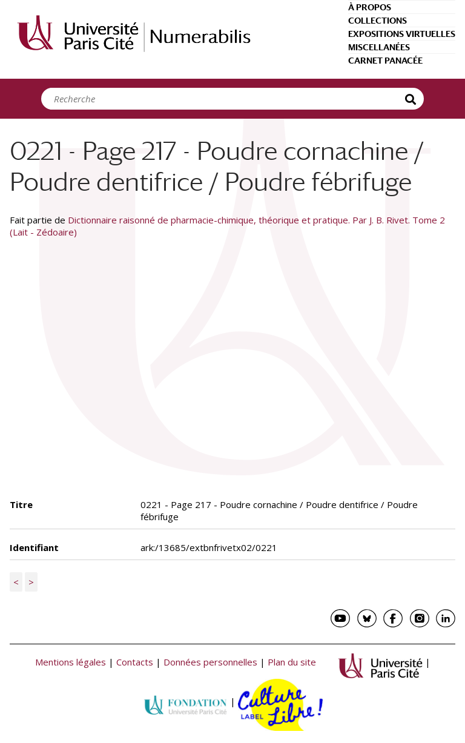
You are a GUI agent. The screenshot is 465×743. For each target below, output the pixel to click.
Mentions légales (70, 662)
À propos (369, 7)
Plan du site (292, 662)
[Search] (226, 99)
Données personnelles (210, 662)
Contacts (134, 662)
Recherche (412, 99)
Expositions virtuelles (401, 34)
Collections (377, 20)
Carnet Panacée (385, 60)
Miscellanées (379, 47)
